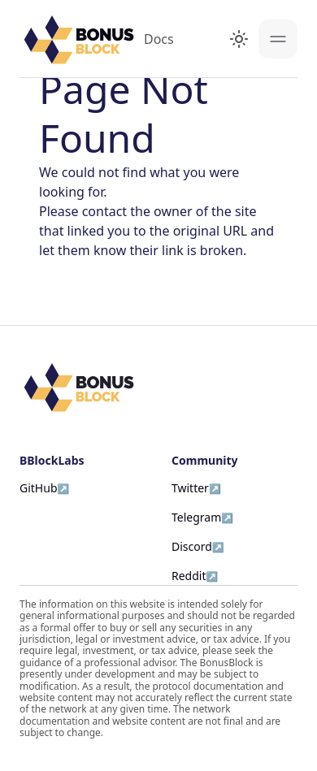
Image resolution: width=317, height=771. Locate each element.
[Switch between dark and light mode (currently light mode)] (239, 39)
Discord (192, 546)
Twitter (190, 488)
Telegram (196, 517)
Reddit (189, 575)
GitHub (39, 488)
